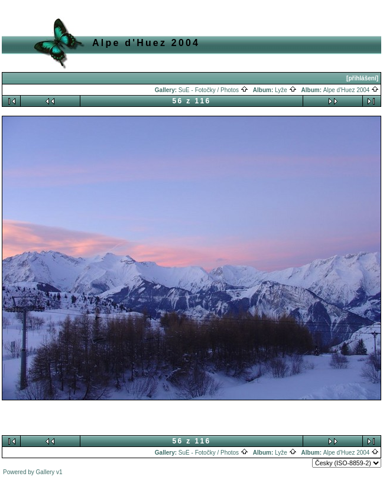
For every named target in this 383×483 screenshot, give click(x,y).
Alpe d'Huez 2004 (351, 90)
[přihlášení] (362, 78)
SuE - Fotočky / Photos (213, 90)
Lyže (286, 90)
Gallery (45, 472)
